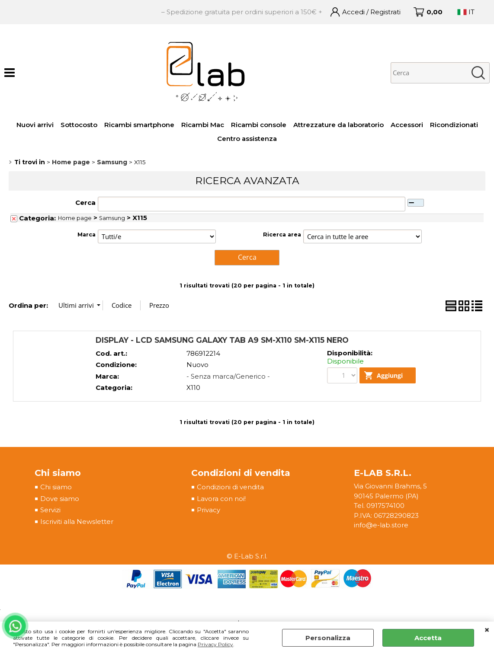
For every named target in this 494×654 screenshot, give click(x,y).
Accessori (407, 125)
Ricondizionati (454, 125)
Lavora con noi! (221, 498)
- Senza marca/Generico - (228, 375)
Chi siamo (56, 486)
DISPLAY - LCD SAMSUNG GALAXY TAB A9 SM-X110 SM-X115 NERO (222, 339)
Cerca (85, 202)
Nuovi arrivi (35, 125)
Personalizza (327, 638)
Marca (86, 234)
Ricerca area (282, 234)
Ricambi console (258, 125)
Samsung (112, 218)
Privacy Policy (215, 644)
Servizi (50, 509)
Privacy (208, 509)
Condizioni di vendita (230, 486)
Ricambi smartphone (139, 125)
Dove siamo (59, 498)
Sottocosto (79, 125)
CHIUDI (487, 630)
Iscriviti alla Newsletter (76, 521)
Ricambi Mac (202, 125)
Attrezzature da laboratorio (338, 125)
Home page (75, 218)
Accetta (428, 638)
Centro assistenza (247, 138)
